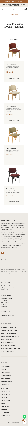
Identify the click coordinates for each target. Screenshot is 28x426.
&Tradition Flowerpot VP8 (8, 327)
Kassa (10, 1)
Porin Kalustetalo (9, 9)
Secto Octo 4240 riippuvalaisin (10, 336)
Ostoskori (7, 1)
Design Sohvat (5, 394)
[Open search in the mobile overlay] (3, 10)
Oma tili (13, 1)
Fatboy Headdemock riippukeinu (10, 348)
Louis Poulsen (5, 406)
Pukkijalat (4, 409)
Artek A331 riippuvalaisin (8, 333)
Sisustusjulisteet (6, 415)
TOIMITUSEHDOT (6, 311)
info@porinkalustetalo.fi (8, 288)
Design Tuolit (5, 397)
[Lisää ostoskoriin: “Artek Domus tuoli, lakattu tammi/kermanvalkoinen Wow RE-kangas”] (14, 120)
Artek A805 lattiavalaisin (8, 342)
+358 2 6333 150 (20, 1)
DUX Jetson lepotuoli (7, 351)
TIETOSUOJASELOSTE (7, 315)
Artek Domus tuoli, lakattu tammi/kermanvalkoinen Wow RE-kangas (13, 110)
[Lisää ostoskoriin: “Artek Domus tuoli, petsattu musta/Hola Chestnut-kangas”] (14, 201)
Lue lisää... (15, 247)
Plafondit (3, 369)
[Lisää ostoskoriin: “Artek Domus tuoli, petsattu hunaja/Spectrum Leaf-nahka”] (14, 161)
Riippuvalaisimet (6, 375)
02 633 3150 (5, 290)
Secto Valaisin (5, 412)
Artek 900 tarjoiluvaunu (8, 345)
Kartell (3, 403)
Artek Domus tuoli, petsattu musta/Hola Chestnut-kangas (13, 191)
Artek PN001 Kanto (6, 339)
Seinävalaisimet (5, 378)
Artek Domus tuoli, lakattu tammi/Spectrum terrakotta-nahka (13, 68)
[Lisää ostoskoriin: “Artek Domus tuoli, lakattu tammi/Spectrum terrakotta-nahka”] (14, 78)
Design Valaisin (5, 400)
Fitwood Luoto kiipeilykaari (9, 330)
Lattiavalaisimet (5, 366)
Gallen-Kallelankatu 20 (7, 298)
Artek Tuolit (4, 388)
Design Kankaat (5, 391)
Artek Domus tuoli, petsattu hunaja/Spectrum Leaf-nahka (13, 151)
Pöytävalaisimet (5, 372)
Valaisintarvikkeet (6, 381)
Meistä (16, 1)
